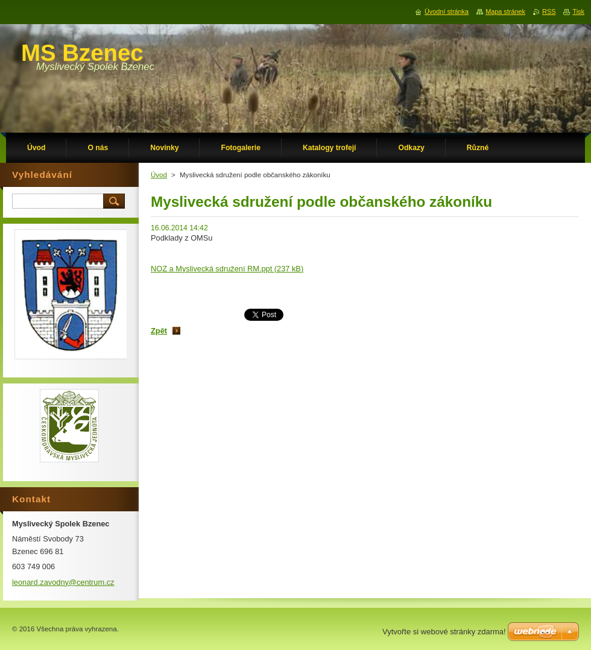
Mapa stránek (505, 11)
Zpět (159, 330)
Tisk (578, 11)
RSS (548, 11)
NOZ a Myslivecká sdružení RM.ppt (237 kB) (227, 268)
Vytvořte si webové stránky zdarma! (444, 631)
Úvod (159, 174)
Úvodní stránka (447, 11)
